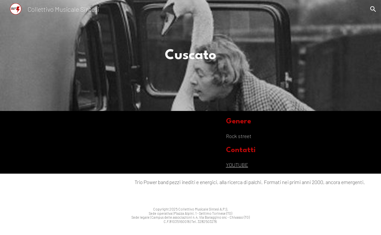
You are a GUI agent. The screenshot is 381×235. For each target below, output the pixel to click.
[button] (373, 9)
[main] (190, 55)
